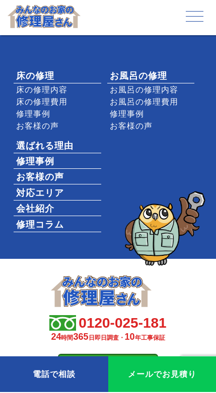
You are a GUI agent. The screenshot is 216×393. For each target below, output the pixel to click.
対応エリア (40, 193)
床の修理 (35, 76)
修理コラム (40, 225)
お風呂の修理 (138, 76)
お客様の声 (37, 126)
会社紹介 (35, 209)
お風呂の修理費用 (144, 101)
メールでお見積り (162, 374)
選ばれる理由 (45, 146)
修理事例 (33, 114)
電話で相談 (54, 374)
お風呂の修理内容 (144, 89)
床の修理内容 (41, 89)
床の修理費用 (41, 101)
